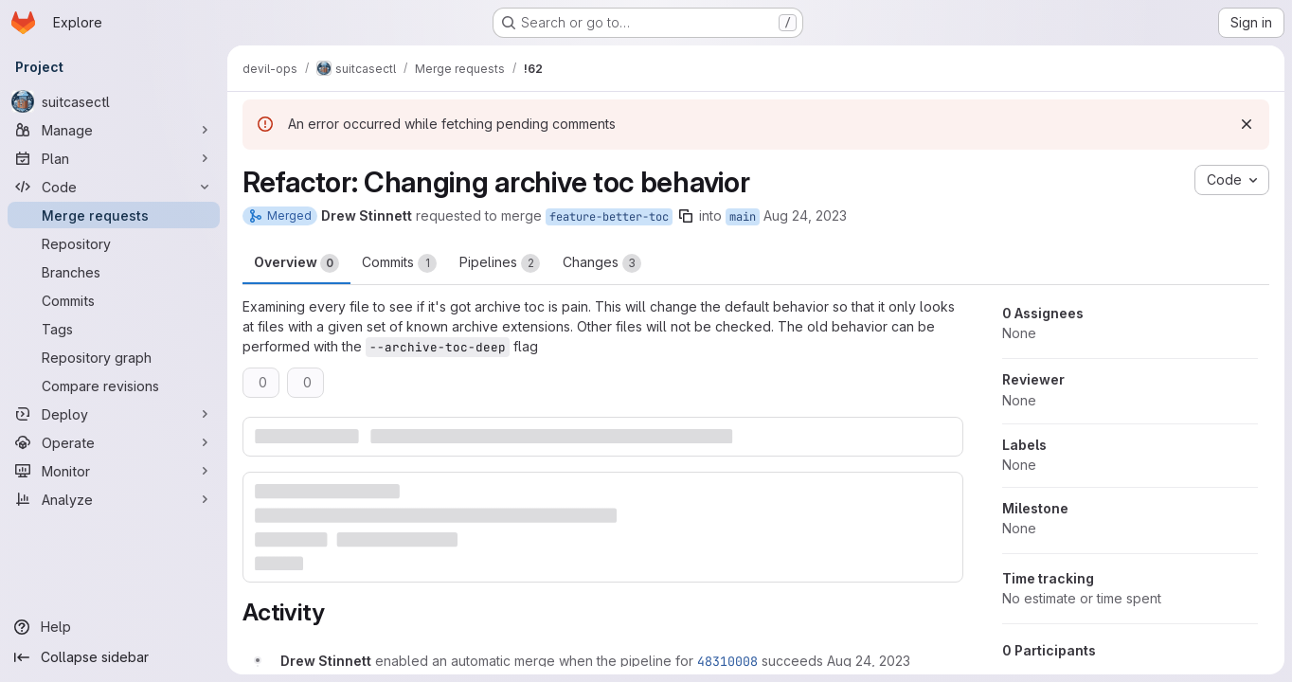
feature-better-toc (609, 216)
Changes (602, 263)
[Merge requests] (114, 215)
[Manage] (114, 130)
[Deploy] (114, 414)
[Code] (114, 186)
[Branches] (114, 272)
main (742, 216)
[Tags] (114, 328)
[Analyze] (114, 499)
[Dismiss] (1246, 124)
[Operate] (114, 442)
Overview (296, 263)
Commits (399, 263)
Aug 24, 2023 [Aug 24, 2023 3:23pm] (805, 215)
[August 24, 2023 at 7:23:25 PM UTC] (868, 661)
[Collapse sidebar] (114, 657)
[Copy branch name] (685, 216)
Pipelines (499, 263)
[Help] (114, 627)
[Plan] (114, 158)
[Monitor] (114, 471)
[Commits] (114, 300)
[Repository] (114, 243)
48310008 (727, 661)
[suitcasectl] (114, 101)
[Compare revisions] (114, 385)
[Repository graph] (114, 357)
